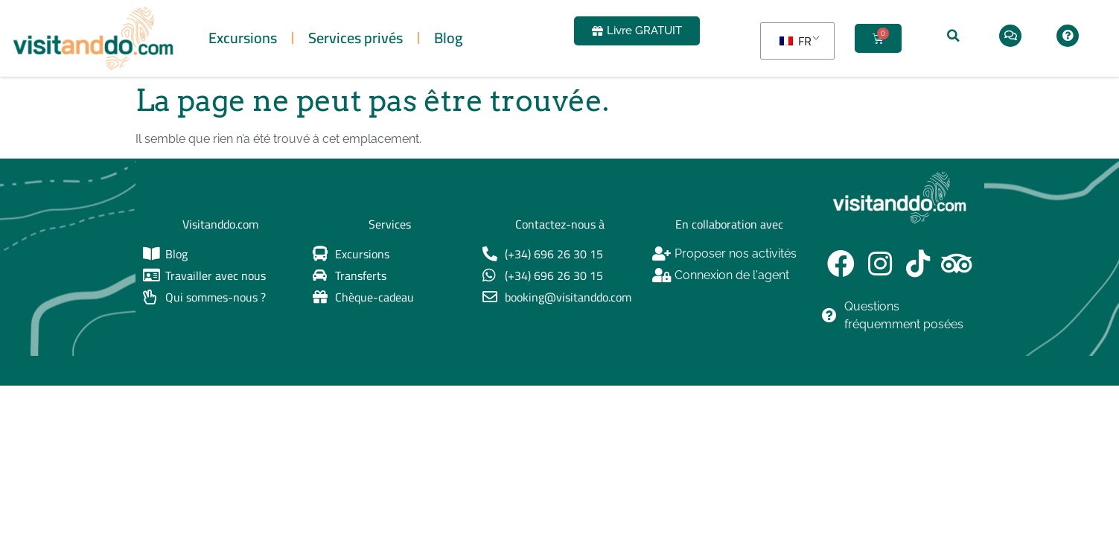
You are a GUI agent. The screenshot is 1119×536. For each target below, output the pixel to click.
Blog (448, 37)
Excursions (242, 37)
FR (796, 41)
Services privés (355, 37)
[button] (954, 36)
